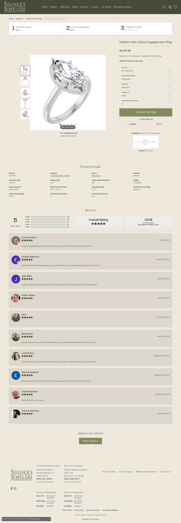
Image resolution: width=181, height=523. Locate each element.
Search (18, 30)
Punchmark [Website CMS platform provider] (95, 519)
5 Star (27, 217)
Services (84, 7)
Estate (75, 7)
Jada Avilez (26, 276)
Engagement (20, 18)
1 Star (27, 227)
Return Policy (67, 510)
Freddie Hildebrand (30, 257)
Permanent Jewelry (122, 7)
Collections (64, 7)
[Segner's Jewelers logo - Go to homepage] (14, 7)
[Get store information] (45, 482)
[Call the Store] (44, 479)
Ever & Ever (96, 176)
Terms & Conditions (93, 510)
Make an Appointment (146, 472)
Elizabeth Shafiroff (29, 372)
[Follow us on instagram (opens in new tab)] (15, 488)
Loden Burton (27, 353)
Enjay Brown (27, 334)
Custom (95, 7)
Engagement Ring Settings (34, 18)
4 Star (27, 219)
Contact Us (165, 472)
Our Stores (106, 7)
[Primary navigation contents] (86, 7)
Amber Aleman (28, 295)
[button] (164, 7)
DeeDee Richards (29, 392)
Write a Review (90, 441)
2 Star (27, 224)
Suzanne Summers (30, 411)
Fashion (53, 7)
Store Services (109, 472)
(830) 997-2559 (68, 136)
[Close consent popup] (49, 519)
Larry (23, 315)
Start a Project (126, 472)
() (68, 217)
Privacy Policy (79, 510)
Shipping (133, 124)
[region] (68, 92)
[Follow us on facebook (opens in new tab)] (11, 488)
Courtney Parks (28, 237)
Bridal (44, 7)
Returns (159, 124)
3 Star (27, 222)
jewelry (11, 18)
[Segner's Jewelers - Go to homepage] (21, 475)
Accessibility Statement (110, 510)
